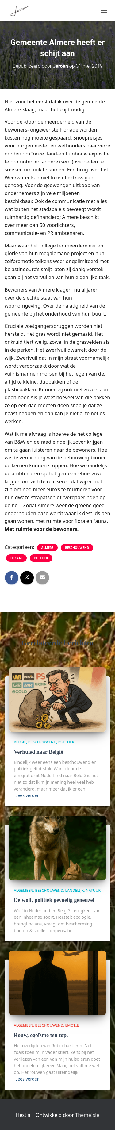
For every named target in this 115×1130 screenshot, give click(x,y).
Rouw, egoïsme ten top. (41, 1035)
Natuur (93, 890)
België (20, 742)
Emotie (72, 1025)
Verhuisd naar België (38, 752)
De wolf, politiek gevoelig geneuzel (54, 900)
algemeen (23, 890)
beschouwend (77, 548)
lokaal (16, 558)
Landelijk (74, 890)
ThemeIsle (87, 1115)
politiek (41, 558)
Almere (47, 548)
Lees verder (27, 795)
